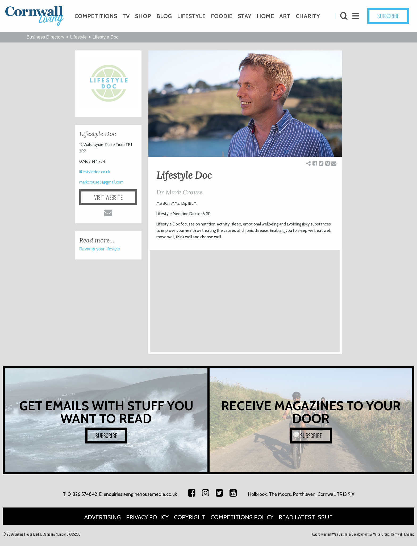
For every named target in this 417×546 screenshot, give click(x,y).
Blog (164, 16)
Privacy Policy (147, 517)
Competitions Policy (242, 517)
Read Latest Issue (306, 517)
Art (284, 16)
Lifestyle (191, 16)
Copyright (189, 517)
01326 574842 (82, 494)
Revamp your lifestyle (99, 249)
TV (126, 16)
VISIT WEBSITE (108, 197)
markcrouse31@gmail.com (101, 182)
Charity (308, 16)
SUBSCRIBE (388, 16)
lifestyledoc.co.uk (94, 171)
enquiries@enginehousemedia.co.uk (140, 494)
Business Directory (45, 37)
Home (265, 16)
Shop (143, 16)
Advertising (102, 517)
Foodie (221, 16)
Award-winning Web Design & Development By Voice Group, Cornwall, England (363, 534)
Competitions (95, 16)
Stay (244, 16)
